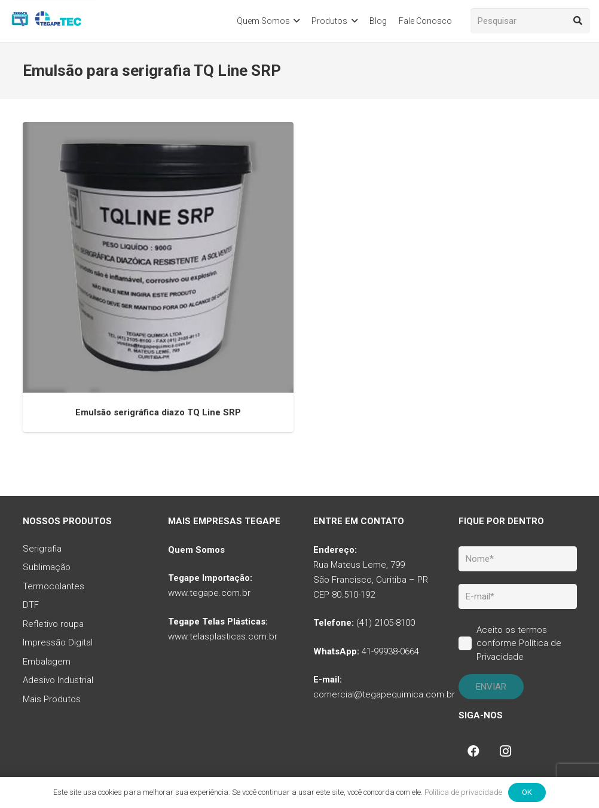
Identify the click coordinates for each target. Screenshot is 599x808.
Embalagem (47, 661)
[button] (295, 21)
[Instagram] (506, 751)
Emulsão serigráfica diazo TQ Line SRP (158, 411)
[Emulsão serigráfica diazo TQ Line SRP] (158, 257)
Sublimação (47, 567)
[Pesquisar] (530, 20)
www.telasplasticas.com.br (222, 636)
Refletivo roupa (53, 624)
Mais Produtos (52, 699)
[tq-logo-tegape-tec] (46, 21)
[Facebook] (473, 751)
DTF (31, 604)
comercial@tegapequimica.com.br (384, 694)
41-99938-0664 (390, 651)
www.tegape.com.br (209, 592)
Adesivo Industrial (58, 680)
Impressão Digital (58, 642)
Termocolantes (53, 586)
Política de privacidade (463, 792)
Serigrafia (42, 548)
